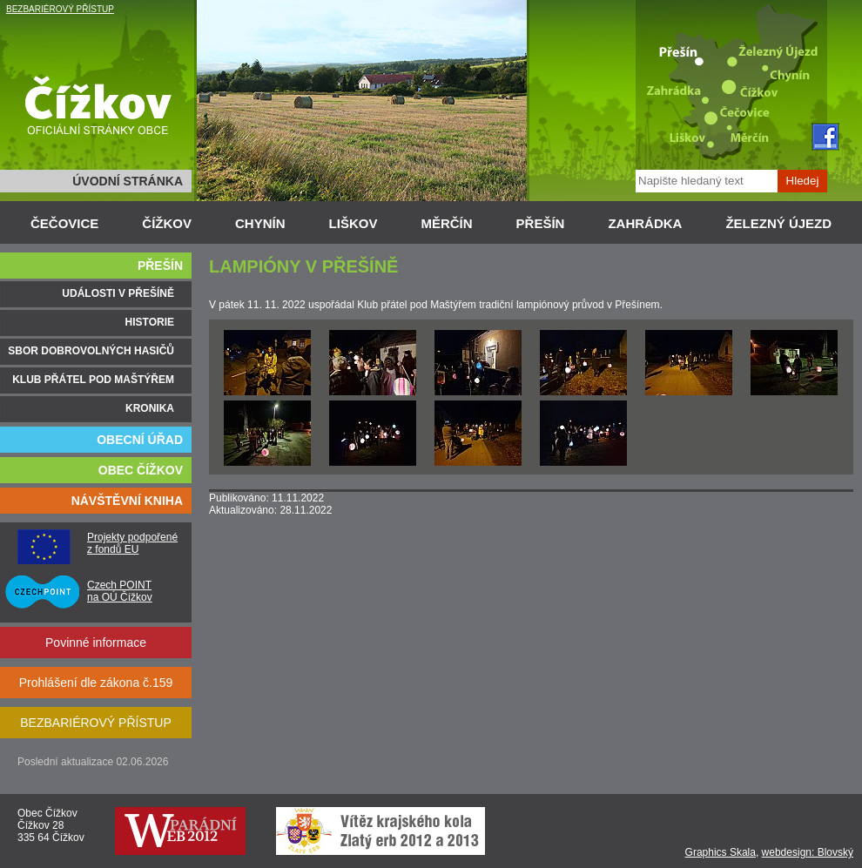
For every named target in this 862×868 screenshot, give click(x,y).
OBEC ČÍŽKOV (140, 470)
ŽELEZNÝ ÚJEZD (778, 223)
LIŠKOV (353, 223)
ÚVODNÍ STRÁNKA (127, 181)
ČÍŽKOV (167, 223)
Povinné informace (95, 642)
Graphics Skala (720, 852)
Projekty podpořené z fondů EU (132, 543)
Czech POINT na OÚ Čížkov (119, 591)
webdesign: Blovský (807, 852)
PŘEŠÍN (540, 223)
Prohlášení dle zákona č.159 (96, 683)
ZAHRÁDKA (645, 223)
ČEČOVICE (64, 223)
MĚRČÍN (446, 223)
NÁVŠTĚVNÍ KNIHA (127, 501)
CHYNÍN (260, 223)
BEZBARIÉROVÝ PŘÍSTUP (60, 9)
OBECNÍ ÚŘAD (140, 440)
